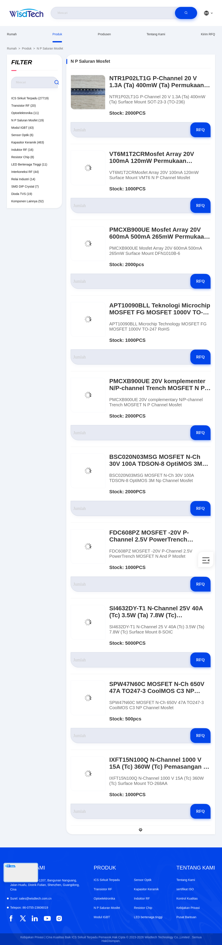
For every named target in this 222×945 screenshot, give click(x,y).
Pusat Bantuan (186, 917)
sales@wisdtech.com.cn (31, 898)
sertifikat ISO (185, 889)
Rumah (12, 34)
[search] (186, 13)
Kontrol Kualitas (187, 898)
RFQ (195, 129)
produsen (104, 34)
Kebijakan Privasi (188, 908)
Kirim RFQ (208, 34)
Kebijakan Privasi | (32, 937)
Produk (57, 34)
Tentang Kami (156, 34)
